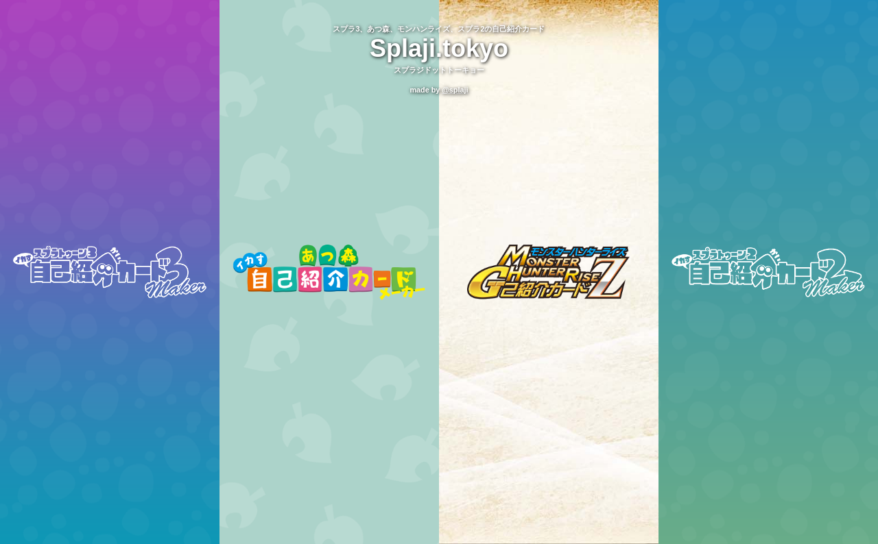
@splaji (455, 90)
